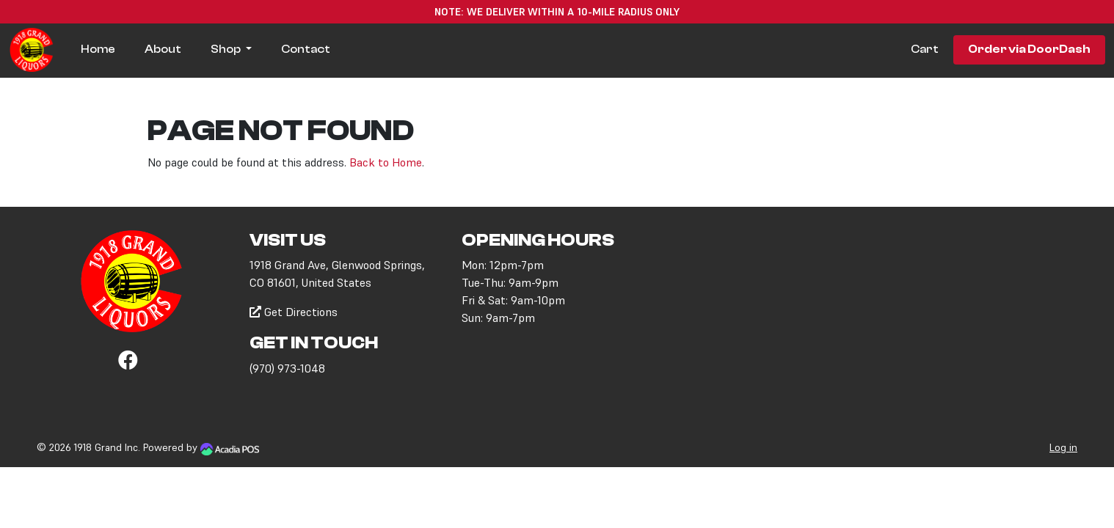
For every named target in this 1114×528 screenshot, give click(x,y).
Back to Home (385, 162)
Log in (1063, 447)
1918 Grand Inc (106, 447)
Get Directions (294, 311)
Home (98, 49)
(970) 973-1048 (287, 368)
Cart (925, 49)
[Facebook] (128, 363)
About (163, 49)
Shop (227, 49)
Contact (305, 49)
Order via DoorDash (1029, 49)
